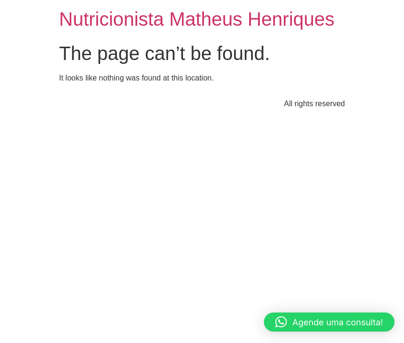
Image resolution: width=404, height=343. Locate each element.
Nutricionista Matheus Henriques (196, 19)
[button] (329, 322)
